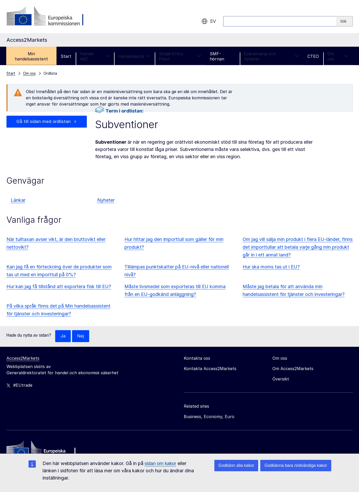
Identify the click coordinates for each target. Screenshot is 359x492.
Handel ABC (95, 56)
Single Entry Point (180, 56)
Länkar (18, 200)
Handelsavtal (134, 56)
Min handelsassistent (31, 56)
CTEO (313, 56)
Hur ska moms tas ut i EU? (271, 266)
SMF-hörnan (217, 56)
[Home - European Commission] (44, 451)
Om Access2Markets (292, 368)
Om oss (337, 56)
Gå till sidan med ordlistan (43, 121)
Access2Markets (22, 358)
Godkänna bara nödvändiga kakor (295, 465)
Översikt (280, 379)
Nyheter (106, 200)
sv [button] (208, 21)
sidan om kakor (160, 463)
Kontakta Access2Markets (210, 368)
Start (66, 56)
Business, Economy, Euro (209, 416)
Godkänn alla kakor (236, 465)
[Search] (344, 21)
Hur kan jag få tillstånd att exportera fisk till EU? (58, 286)
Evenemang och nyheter (271, 56)
